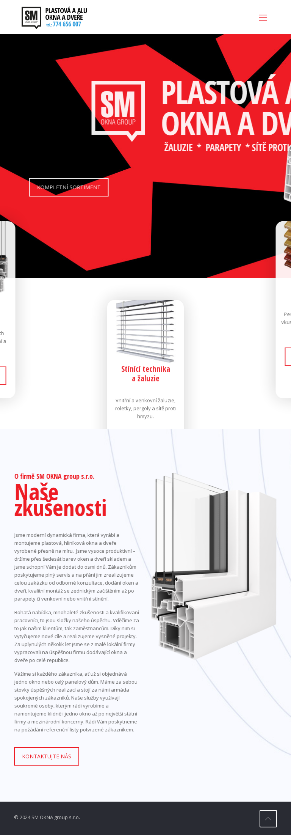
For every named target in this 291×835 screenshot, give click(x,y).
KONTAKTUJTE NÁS (46, 756)
